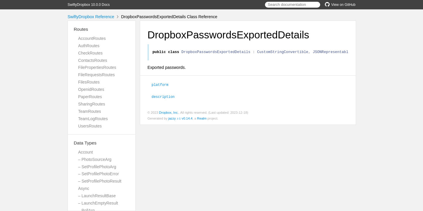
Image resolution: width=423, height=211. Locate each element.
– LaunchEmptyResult (98, 203)
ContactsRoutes (92, 60)
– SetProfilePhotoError (98, 173)
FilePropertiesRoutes (97, 67)
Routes (81, 29)
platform (162, 85)
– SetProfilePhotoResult (99, 181)
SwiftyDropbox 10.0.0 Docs (89, 5)
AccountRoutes (92, 38)
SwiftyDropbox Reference (91, 16)
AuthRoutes (88, 45)
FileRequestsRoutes (96, 74)
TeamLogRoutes (93, 118)
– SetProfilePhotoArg (97, 166)
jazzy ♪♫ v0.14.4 (180, 118)
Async (83, 188)
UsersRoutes (90, 126)
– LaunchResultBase (97, 195)
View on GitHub (340, 5)
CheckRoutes (90, 53)
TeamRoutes (89, 111)
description (165, 97)
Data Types (85, 142)
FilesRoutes (89, 82)
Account (85, 152)
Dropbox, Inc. (169, 113)
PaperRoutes (90, 96)
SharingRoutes (91, 104)
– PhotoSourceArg (94, 159)
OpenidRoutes (91, 89)
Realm (202, 118)
